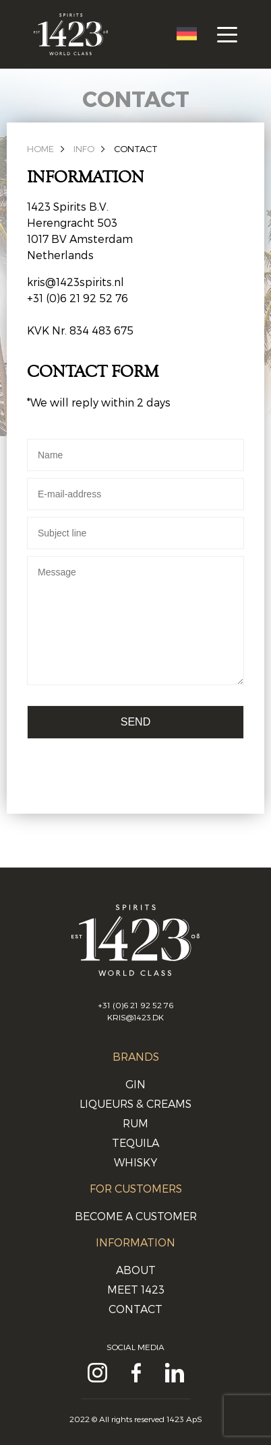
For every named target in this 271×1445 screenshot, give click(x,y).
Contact (136, 148)
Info (83, 148)
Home (40, 148)
